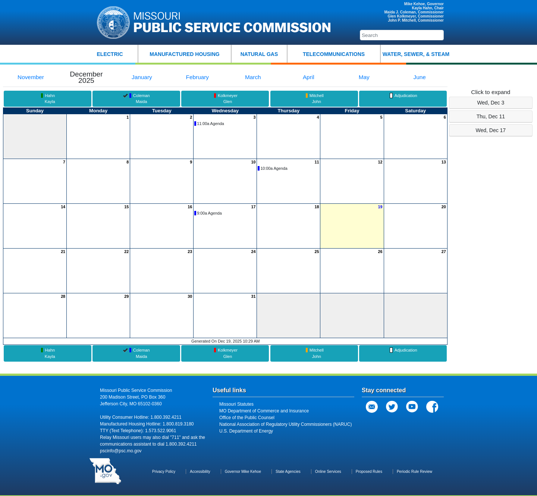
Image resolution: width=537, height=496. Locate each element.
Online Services (328, 472)
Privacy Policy (163, 472)
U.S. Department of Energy (246, 431)
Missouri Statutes (236, 404)
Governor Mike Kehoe (243, 472)
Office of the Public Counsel (246, 417)
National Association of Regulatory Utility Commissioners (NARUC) (285, 424)
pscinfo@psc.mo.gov (121, 450)
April (308, 77)
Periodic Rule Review (414, 472)
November (31, 77)
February (197, 77)
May (364, 77)
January (142, 77)
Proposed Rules (369, 472)
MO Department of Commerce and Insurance (264, 411)
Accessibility (200, 472)
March (253, 77)
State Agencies (288, 472)
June (419, 77)
